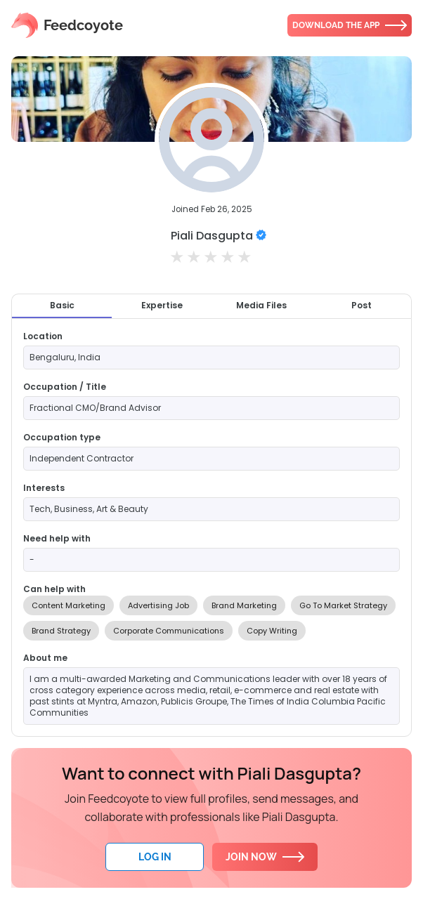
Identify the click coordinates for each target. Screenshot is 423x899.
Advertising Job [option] (158, 605)
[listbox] (211, 618)
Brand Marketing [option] (244, 605)
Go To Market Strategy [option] (343, 605)
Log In (154, 856)
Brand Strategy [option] (61, 631)
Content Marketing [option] (68, 605)
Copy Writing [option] (272, 631)
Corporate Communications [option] (169, 631)
